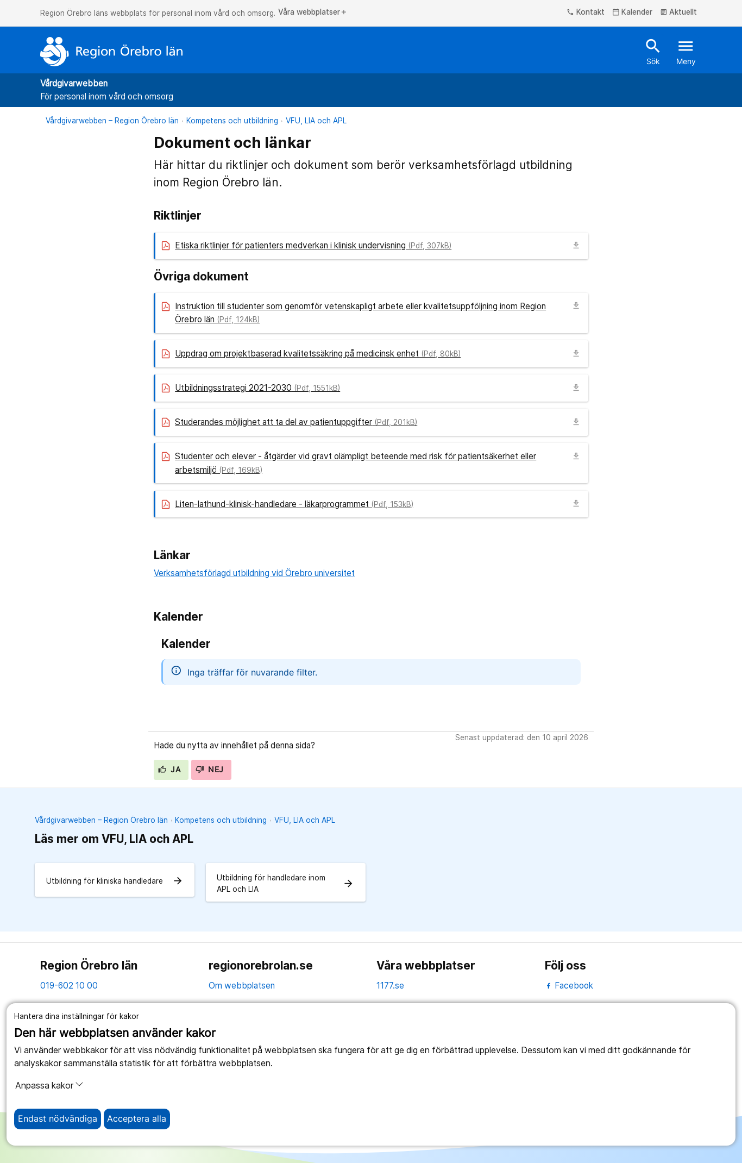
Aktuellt (678, 12)
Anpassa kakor (49, 1085)
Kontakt (586, 12)
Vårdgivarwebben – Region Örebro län (112, 120)
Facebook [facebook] (569, 985)
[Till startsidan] (111, 51)
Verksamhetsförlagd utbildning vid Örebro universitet (254, 573)
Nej (210, 769)
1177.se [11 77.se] (390, 985)
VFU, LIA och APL (316, 120)
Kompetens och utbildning (232, 120)
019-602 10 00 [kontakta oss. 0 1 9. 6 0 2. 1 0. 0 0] (69, 985)
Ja (169, 769)
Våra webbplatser (313, 12)
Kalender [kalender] (632, 12)
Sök (653, 51)
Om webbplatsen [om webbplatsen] (242, 985)
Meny (686, 51)
